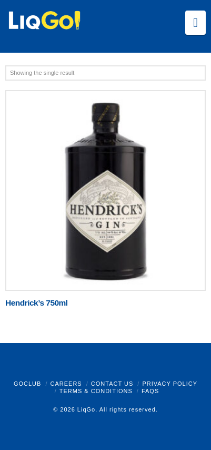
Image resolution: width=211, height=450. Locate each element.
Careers (66, 383)
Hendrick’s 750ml (36, 302)
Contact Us (112, 383)
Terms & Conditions (96, 391)
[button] (195, 23)
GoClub (27, 383)
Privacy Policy (169, 383)
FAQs (150, 391)
